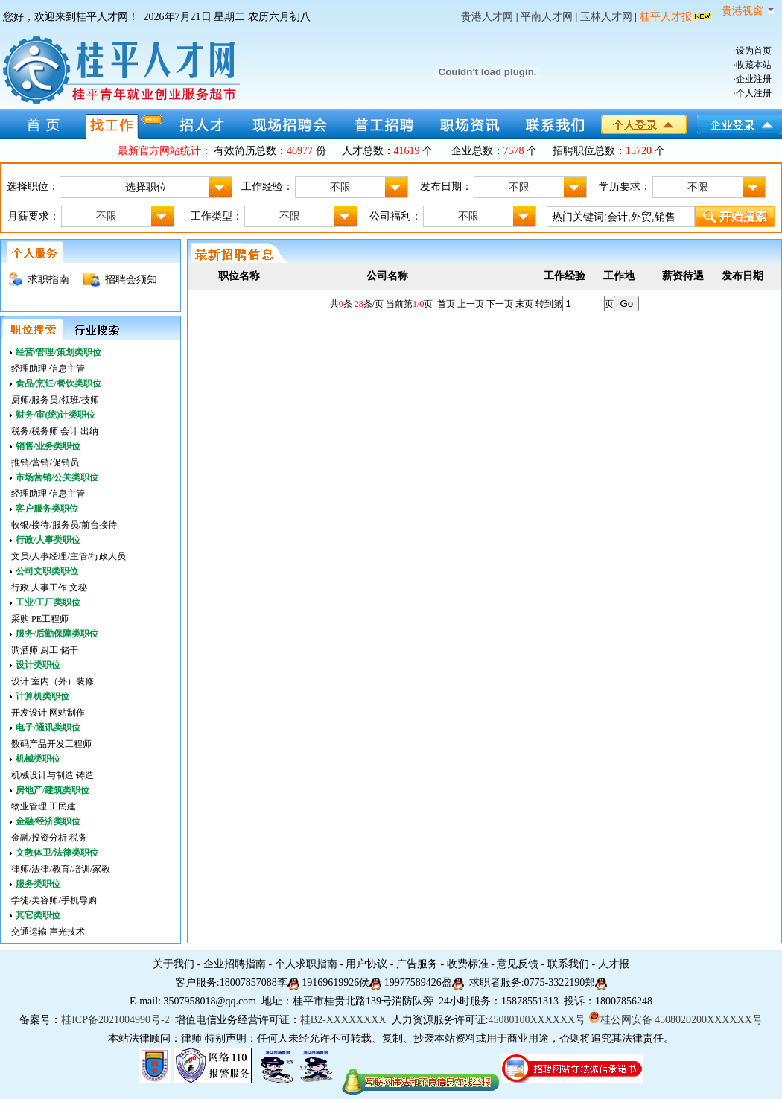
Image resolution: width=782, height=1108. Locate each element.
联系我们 (568, 964)
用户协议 (366, 964)
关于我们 (173, 964)
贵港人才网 (487, 16)
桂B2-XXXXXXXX (344, 1019)
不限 (368, 187)
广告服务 (417, 964)
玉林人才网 (606, 16)
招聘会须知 (131, 279)
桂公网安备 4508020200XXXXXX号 (675, 1019)
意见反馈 (517, 964)
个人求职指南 (306, 964)
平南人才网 (547, 16)
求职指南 (48, 279)
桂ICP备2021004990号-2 (115, 1019)
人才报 (613, 964)
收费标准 (468, 964)
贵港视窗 (748, 10)
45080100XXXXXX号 (536, 1019)
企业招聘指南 (234, 964)
